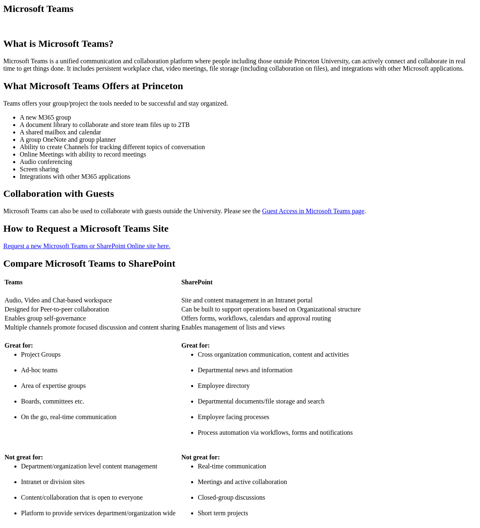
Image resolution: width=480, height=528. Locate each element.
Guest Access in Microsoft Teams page (313, 211)
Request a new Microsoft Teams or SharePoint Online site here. (87, 245)
